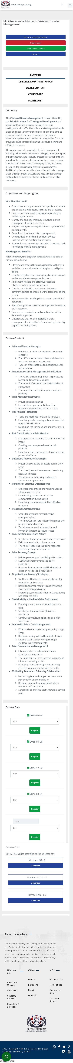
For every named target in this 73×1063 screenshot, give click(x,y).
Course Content (35, 88)
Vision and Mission (12, 983)
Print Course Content (36, 48)
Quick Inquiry (35, 43)
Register (35, 54)
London (32, 979)
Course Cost (35, 100)
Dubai (31, 990)
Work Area (12, 990)
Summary (35, 75)
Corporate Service (55, 999)
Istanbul (32, 995)
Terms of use (56, 985)
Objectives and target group (36, 81)
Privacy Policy (56, 979)
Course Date (35, 94)
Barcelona (33, 985)
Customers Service (55, 991)
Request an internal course (35, 37)
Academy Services (11, 997)
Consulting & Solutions (13, 1005)
